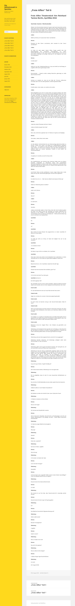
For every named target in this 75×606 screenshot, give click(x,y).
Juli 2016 (6, 76)
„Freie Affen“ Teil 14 (8, 50)
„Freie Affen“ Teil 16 (8, 45)
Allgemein (6, 89)
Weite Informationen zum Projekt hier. (10, 102)
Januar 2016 (7, 78)
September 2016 (8, 71)
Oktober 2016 (7, 69)
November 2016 (7, 67)
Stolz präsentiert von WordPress (38, 603)
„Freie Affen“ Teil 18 (8, 41)
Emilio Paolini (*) (44, 573)
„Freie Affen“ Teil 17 (8, 43)
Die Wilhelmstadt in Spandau (10, 7)
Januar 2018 (7, 64)
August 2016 (7, 74)
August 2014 (7, 81)
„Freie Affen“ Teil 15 (8, 48)
